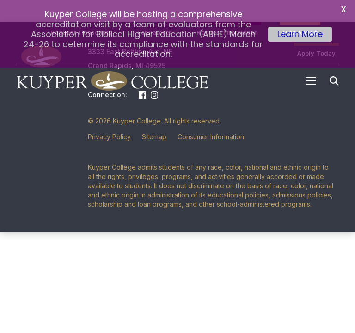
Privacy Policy (109, 123)
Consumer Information (211, 123)
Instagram (154, 81)
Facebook (142, 81)
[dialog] (327, 305)
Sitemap (154, 123)
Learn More (300, 34)
